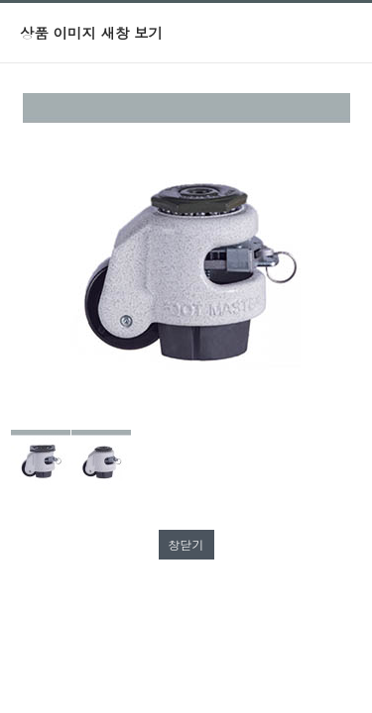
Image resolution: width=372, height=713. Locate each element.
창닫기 (186, 544)
